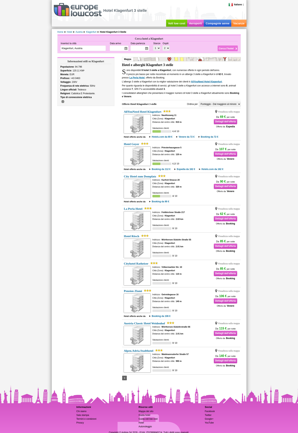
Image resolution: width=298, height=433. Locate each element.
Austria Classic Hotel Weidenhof (144, 323)
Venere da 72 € (186, 137)
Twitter (208, 415)
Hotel (141, 422)
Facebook (210, 411)
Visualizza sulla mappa (229, 111)
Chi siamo (81, 411)
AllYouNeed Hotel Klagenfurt (206, 81)
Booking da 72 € (209, 137)
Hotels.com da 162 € (212, 169)
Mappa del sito (146, 411)
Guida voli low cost (148, 419)
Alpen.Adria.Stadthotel (138, 350)
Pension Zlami (133, 291)
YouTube (209, 422)
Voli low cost (176, 23)
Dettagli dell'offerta (225, 121)
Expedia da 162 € (186, 169)
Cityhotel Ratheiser (136, 263)
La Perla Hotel (137, 77)
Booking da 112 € (161, 169)
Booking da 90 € (160, 201)
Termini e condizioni (86, 419)
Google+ (209, 419)
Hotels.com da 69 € (162, 137)
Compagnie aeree (217, 23)
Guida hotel (144, 415)
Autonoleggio (145, 426)
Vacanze (238, 23)
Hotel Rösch (131, 236)
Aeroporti (195, 23)
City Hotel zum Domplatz (140, 176)
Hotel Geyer (131, 144)
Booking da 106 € (161, 316)
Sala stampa (82, 415)
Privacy (80, 422)
